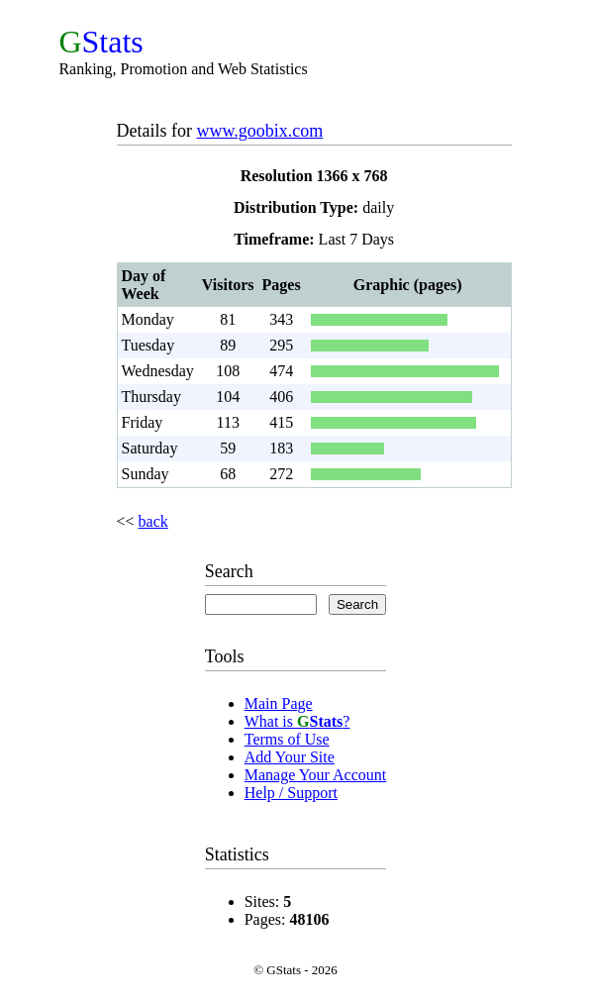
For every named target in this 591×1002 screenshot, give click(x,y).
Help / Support (291, 792)
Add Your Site (290, 757)
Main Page (279, 703)
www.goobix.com (259, 131)
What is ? (297, 721)
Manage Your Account (316, 774)
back (153, 521)
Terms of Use (287, 739)
